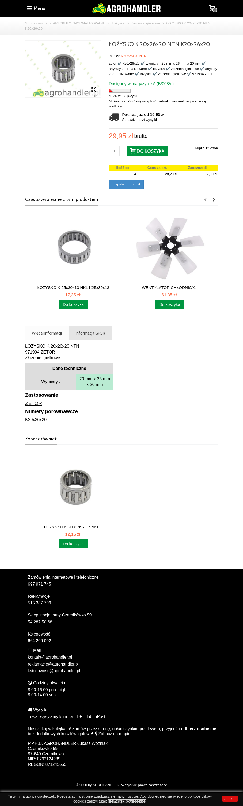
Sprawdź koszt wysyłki (139, 120)
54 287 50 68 (40, 622)
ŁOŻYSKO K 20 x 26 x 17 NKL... (73, 527)
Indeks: (114, 56)
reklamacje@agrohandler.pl (53, 664)
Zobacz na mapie (112, 733)
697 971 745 (39, 584)
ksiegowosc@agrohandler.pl (54, 670)
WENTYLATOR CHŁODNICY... (170, 287)
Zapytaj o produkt (126, 184)
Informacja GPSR (90, 333)
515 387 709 (39, 603)
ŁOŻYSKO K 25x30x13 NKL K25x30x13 (73, 287)
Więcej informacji (47, 333)
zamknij (230, 799)
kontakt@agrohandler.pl (50, 657)
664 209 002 (39, 640)
